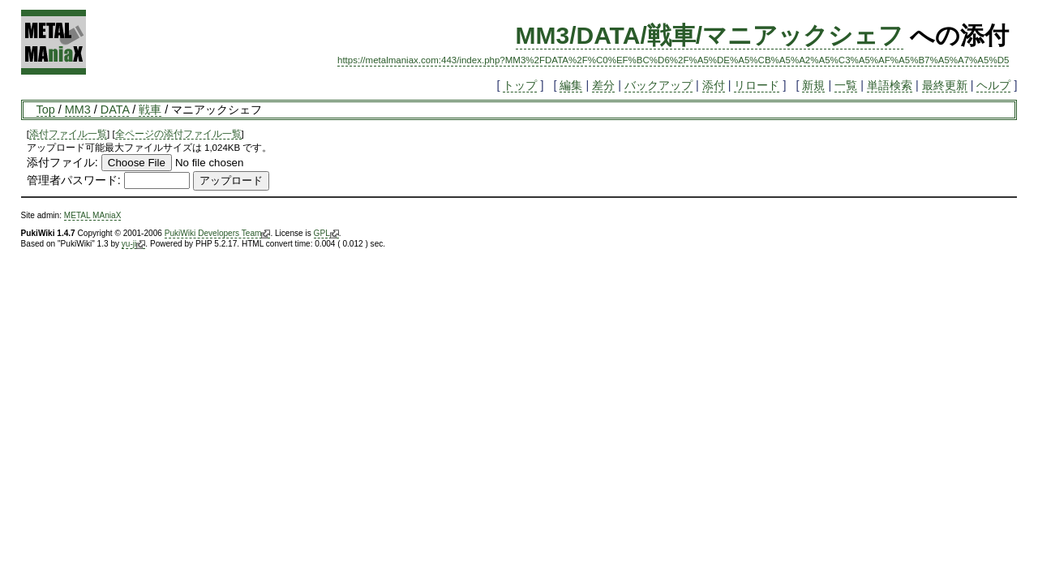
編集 (571, 85)
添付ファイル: (62, 162)
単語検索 (889, 85)
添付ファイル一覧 (68, 134)
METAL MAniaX (93, 215)
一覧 (845, 85)
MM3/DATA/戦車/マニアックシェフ (710, 35)
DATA (115, 109)
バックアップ (658, 85)
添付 (713, 85)
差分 (603, 85)
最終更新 (944, 85)
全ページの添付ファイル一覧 (178, 134)
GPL (326, 233)
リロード (756, 85)
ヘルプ (993, 85)
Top (45, 109)
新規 (813, 85)
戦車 (150, 109)
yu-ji (133, 244)
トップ (520, 85)
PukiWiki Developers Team (218, 233)
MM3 (78, 109)
